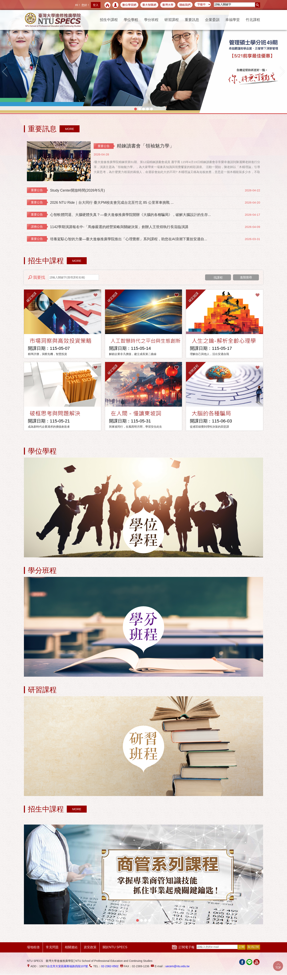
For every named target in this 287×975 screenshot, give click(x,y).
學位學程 (131, 20)
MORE (69, 129)
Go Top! (278, 966)
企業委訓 (212, 20)
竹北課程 (253, 20)
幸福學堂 (232, 20)
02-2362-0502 (109, 966)
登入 (95, 5)
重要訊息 (192, 20)
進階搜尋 (246, 277)
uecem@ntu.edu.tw (177, 966)
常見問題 (52, 947)
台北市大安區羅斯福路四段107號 (67, 966)
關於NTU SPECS (115, 947)
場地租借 (33, 947)
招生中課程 (109, 20)
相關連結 (71, 947)
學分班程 (151, 20)
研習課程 (171, 20)
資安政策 (90, 947)
